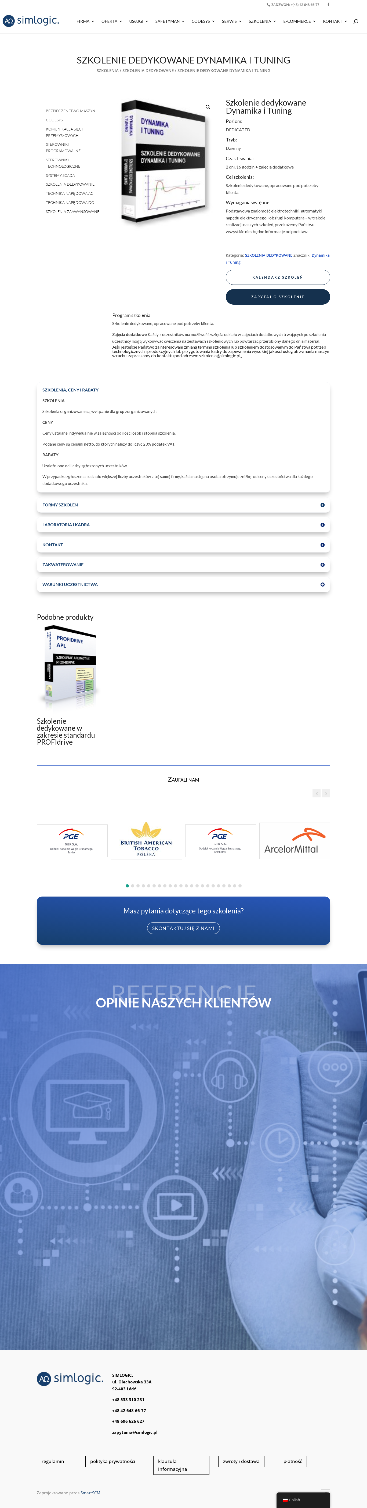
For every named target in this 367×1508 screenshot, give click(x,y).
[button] (208, 107)
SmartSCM (90, 1492)
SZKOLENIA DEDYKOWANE (148, 70)
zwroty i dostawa (241, 1461)
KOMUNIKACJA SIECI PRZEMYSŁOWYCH (64, 132)
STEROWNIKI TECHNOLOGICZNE (63, 163)
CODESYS (201, 21)
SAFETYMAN (167, 21)
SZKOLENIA (260, 21)
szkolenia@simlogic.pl (219, 355)
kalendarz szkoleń (277, 277)
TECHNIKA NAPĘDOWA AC (69, 193)
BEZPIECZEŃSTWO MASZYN (70, 111)
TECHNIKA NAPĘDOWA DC (70, 202)
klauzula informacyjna (172, 1465)
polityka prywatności (112, 1461)
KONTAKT (332, 21)
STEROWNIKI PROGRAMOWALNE (63, 147)
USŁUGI (136, 21)
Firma (83, 21)
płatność (293, 1461)
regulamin (53, 1461)
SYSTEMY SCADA (60, 175)
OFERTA (109, 21)
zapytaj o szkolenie (277, 297)
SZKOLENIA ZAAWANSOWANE (72, 211)
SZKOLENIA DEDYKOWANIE (70, 184)
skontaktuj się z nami (183, 928)
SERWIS (229, 21)
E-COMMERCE (297, 21)
